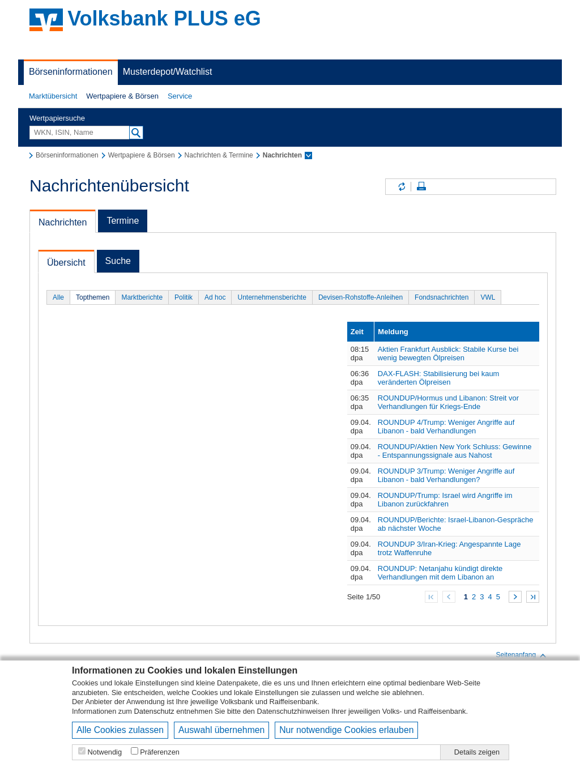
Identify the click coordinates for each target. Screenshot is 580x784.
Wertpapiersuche (57, 118)
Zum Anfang (431, 596)
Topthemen (92, 297)
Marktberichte (142, 297)
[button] (53, 96)
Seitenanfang (521, 655)
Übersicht (66, 262)
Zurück (449, 596)
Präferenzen (160, 752)
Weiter (515, 596)
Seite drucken (421, 186)
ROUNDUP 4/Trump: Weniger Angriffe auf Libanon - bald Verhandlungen (446, 426)
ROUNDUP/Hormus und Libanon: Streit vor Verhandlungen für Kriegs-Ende (448, 402)
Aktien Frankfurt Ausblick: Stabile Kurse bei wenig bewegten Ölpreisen (448, 353)
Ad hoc (214, 297)
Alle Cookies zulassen (120, 730)
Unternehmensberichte (271, 297)
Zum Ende (533, 596)
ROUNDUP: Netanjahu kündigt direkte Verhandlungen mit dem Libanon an (440, 572)
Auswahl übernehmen (221, 730)
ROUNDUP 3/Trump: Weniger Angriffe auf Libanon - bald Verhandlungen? (446, 475)
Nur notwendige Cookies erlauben (346, 730)
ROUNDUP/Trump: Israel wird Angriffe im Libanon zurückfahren (445, 499)
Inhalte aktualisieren (401, 186)
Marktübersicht (53, 96)
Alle (58, 297)
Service (180, 96)
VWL (487, 297)
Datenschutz (154, 711)
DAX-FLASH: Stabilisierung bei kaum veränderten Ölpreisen (439, 377)
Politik (183, 297)
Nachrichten (63, 222)
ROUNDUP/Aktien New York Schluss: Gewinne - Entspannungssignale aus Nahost (455, 450)
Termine (122, 220)
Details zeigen (477, 752)
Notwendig (105, 752)
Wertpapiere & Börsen (122, 96)
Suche (118, 261)
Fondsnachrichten (441, 297)
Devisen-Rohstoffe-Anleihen (360, 297)
